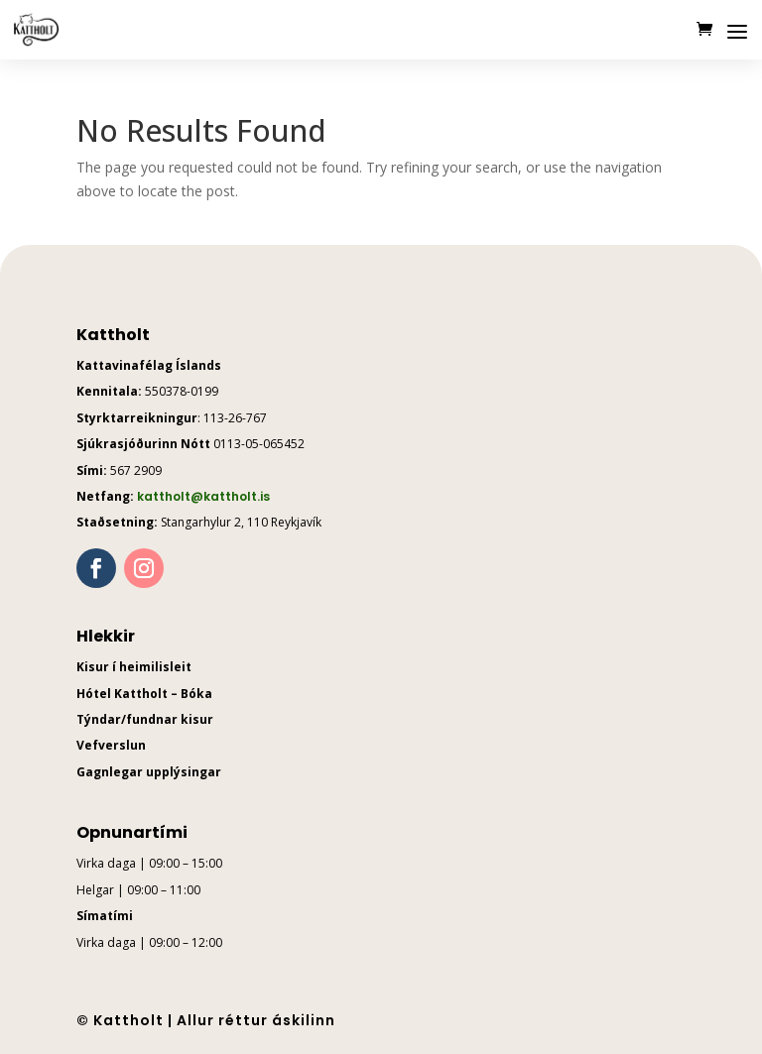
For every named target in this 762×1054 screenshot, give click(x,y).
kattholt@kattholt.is (203, 496)
